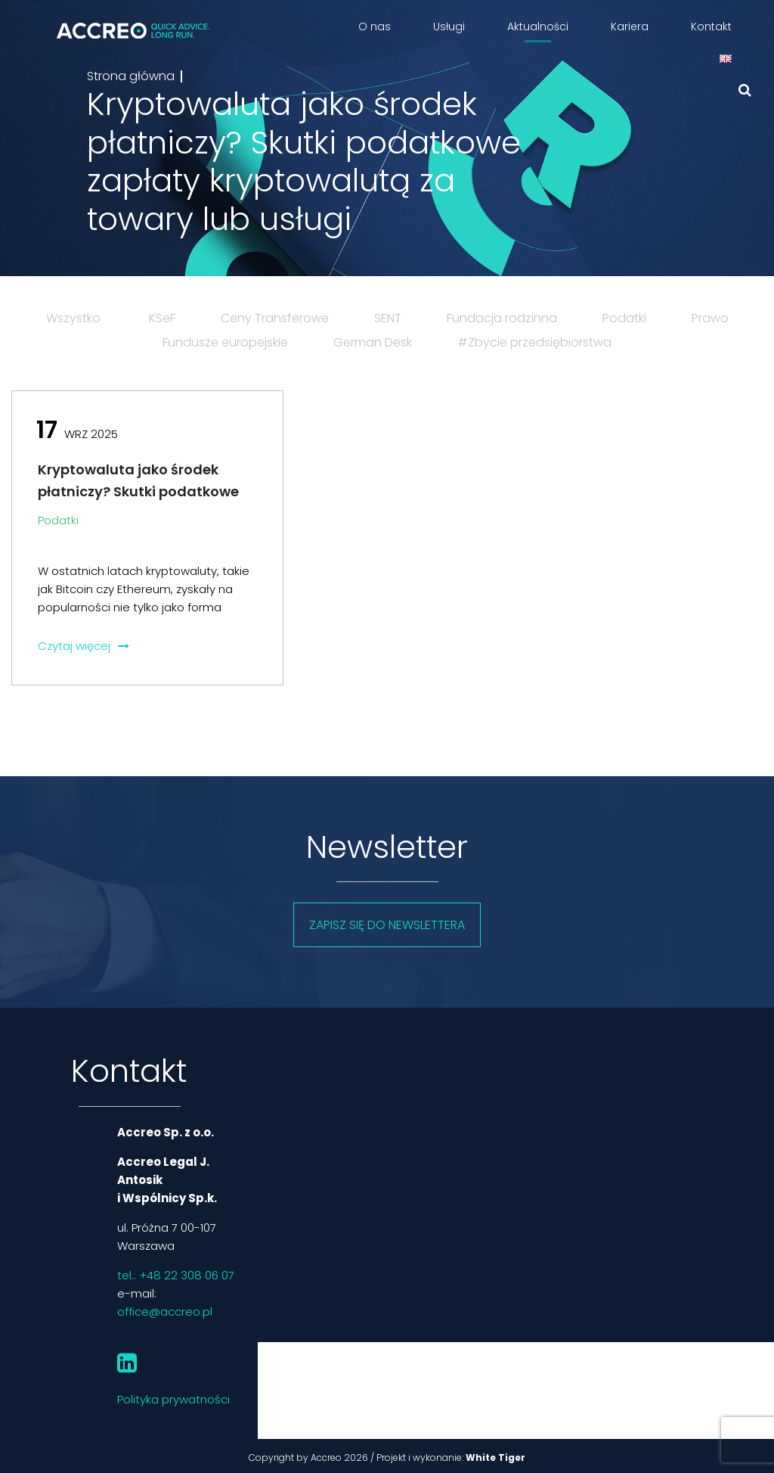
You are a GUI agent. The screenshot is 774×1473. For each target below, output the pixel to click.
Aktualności (537, 26)
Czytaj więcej (83, 646)
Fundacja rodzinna (502, 318)
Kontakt (711, 26)
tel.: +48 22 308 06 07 (175, 1275)
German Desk (372, 342)
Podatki (624, 318)
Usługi (449, 26)
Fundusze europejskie (225, 342)
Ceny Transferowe (275, 318)
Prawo (710, 318)
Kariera (630, 26)
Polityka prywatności (173, 1399)
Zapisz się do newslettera (387, 925)
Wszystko (73, 318)
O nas (374, 26)
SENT (387, 318)
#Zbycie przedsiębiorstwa (534, 342)
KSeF (162, 318)
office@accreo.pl (164, 1311)
